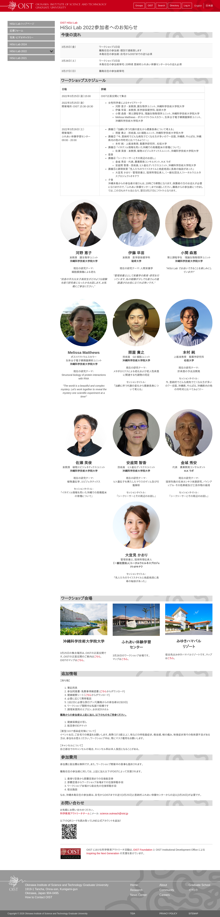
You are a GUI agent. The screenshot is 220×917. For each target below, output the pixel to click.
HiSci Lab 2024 (18, 44)
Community (166, 890)
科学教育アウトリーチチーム (75, 813)
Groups (139, 5)
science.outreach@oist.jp (114, 813)
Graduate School (199, 885)
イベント (193, 890)
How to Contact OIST (38, 897)
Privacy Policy (168, 913)
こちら (97, 656)
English (198, 6)
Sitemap (193, 913)
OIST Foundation (142, 849)
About (163, 885)
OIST (150, 5)
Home (134, 885)
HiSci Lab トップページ (22, 23)
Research (136, 890)
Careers (164, 894)
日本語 (209, 5)
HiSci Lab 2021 (18, 58)
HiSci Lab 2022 (18, 51)
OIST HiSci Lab (68, 22)
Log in (187, 5)
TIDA (132, 913)
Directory (174, 5)
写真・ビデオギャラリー (21, 37)
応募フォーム (16, 30)
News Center (138, 894)
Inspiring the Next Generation (102, 853)
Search (161, 5)
